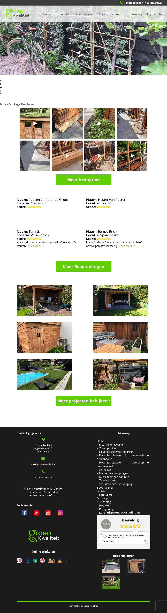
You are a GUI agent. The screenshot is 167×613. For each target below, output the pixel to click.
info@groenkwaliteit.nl (43, 464)
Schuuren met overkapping (116, 484)
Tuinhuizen (104, 469)
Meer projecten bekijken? (83, 401)
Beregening (106, 509)
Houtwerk (105, 505)
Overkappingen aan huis (114, 477)
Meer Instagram (83, 179)
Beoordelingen (83, 14)
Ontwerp (116, 14)
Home (100, 441)
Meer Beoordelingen (83, 266)
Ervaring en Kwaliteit (111, 444)
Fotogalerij (105, 495)
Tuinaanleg (104, 502)
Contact (159, 14)
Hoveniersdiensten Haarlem (116, 452)
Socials (101, 491)
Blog (148, 14)
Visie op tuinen (108, 448)
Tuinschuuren (107, 480)
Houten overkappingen (113, 473)
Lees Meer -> (36, 246)
